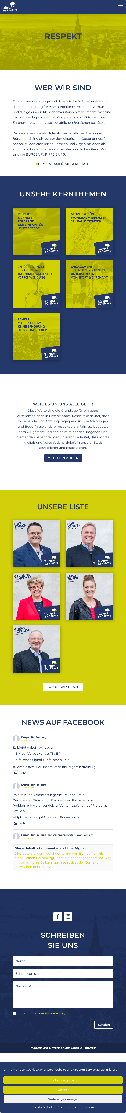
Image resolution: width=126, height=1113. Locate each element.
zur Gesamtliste (62, 687)
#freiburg (32, 817)
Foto (19, 773)
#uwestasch (69, 817)
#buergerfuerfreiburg (79, 767)
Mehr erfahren (63, 460)
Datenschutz (67, 1107)
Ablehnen (63, 1089)
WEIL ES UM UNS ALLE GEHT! (63, 406)
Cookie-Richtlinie (44, 1107)
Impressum (86, 1107)
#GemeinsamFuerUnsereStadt (37, 767)
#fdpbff (18, 817)
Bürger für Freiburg (34, 737)
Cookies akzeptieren (63, 1080)
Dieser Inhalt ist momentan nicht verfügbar (50, 848)
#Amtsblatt (50, 817)
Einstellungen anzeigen (63, 1099)
